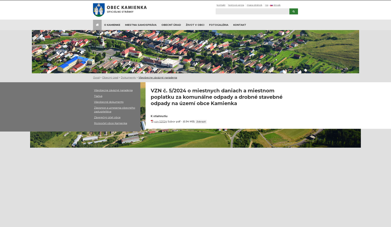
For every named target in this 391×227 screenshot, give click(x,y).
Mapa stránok (254, 5)
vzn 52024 (160, 121)
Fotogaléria (218, 24)
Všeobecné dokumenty (109, 102)
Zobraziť (201, 121)
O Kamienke (112, 24)
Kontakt (221, 5)
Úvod (96, 77)
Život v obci (195, 24)
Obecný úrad (171, 24)
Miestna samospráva (141, 24)
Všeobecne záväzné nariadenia (157, 77)
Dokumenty (128, 77)
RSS (266, 5)
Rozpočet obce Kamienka (110, 123)
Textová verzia (236, 5)
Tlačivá (98, 96)
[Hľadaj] (252, 11)
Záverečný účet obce (107, 117)
